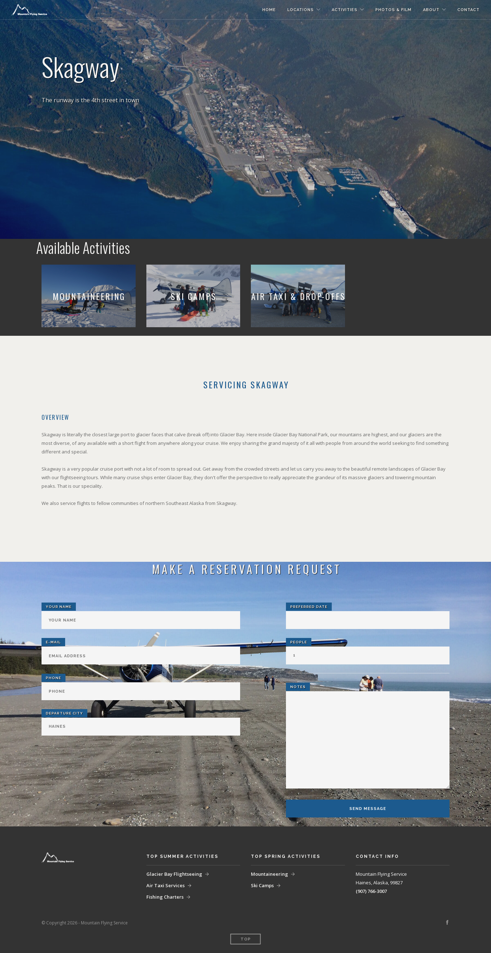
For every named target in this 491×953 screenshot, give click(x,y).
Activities (345, 10)
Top (245, 939)
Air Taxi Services (165, 885)
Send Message (367, 808)
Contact (468, 10)
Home (269, 10)
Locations (300, 10)
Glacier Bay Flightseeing (174, 874)
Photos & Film (393, 10)
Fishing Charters (165, 897)
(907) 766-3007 (371, 891)
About (431, 10)
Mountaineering (269, 874)
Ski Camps (262, 885)
